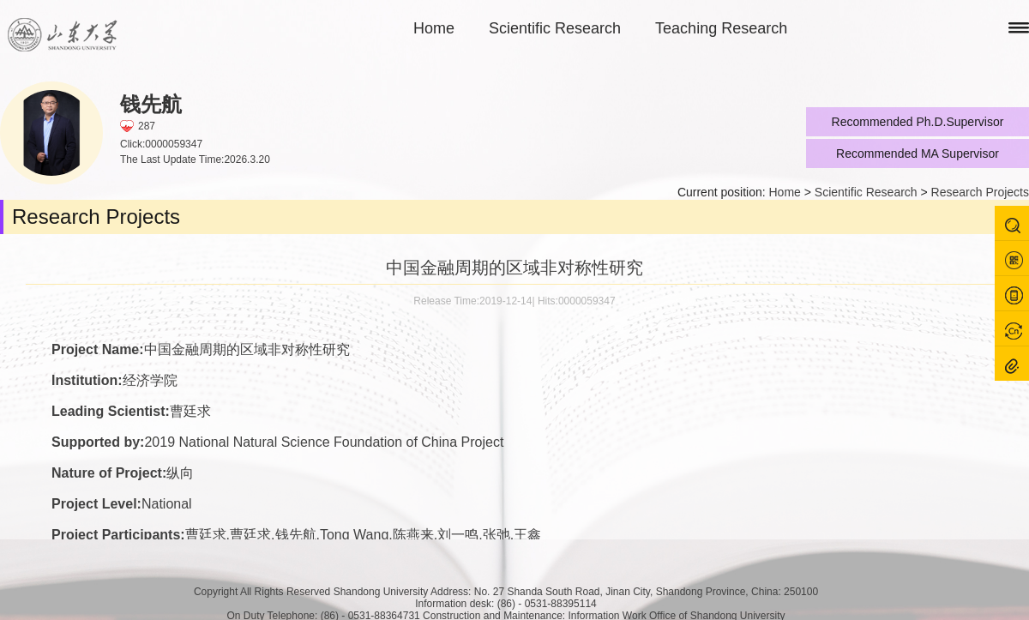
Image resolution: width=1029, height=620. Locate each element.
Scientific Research (555, 28)
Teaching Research (721, 28)
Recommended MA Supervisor (917, 153)
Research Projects (980, 192)
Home (433, 28)
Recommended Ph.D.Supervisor (918, 122)
